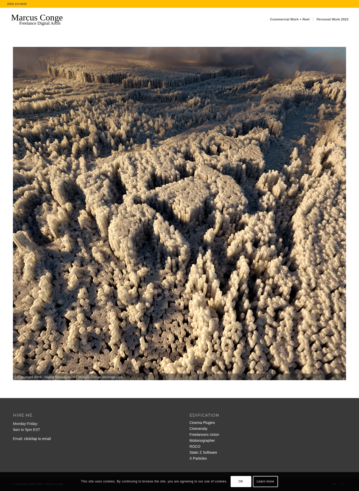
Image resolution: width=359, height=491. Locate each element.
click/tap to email (37, 439)
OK (240, 481)
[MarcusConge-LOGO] (41, 19)
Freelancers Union (204, 434)
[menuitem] (290, 19)
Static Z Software (203, 452)
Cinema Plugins (202, 423)
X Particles (198, 458)
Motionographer (202, 440)
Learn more (265, 481)
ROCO (194, 446)
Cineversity (198, 429)
